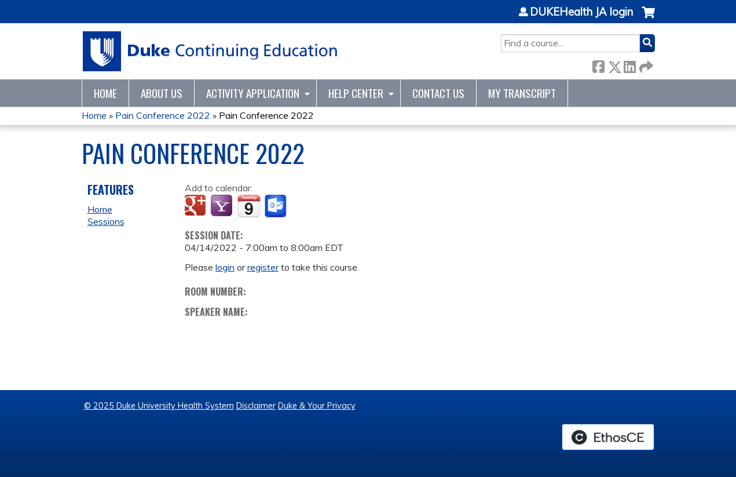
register (263, 267)
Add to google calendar (196, 206)
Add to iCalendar (249, 205)
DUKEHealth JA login (581, 12)
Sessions (106, 221)
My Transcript (522, 93)
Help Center (355, 93)
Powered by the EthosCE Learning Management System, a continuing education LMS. (608, 437)
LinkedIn (629, 64)
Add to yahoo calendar (223, 206)
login (225, 267)
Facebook (598, 64)
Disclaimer (256, 405)
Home (105, 93)
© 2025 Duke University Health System (159, 405)
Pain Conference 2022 (162, 115)
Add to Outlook (276, 206)
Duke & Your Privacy (317, 405)
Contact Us (438, 93)
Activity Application (252, 93)
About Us (161, 93)
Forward (645, 64)
